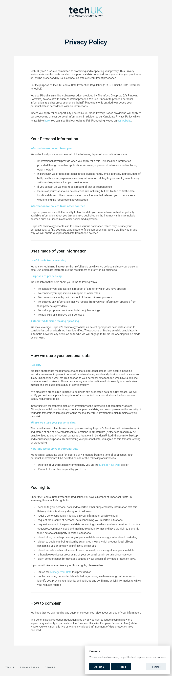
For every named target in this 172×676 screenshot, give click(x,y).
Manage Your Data (110, 464)
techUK (10, 667)
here (47, 120)
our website (124, 120)
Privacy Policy (29, 667)
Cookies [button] (50, 667)
